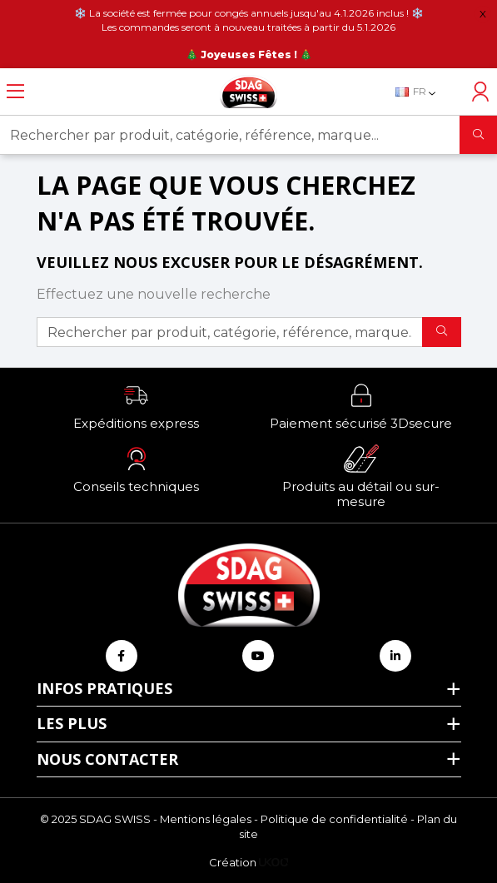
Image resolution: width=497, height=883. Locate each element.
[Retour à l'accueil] (248, 91)
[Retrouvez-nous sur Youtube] (258, 656)
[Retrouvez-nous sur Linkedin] (395, 656)
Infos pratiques (104, 688)
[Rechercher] (478, 135)
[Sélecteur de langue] (424, 92)
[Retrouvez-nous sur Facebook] (121, 656)
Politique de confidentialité (334, 819)
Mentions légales (205, 819)
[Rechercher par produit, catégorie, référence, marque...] (230, 135)
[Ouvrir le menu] (15, 91)
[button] (136, 406)
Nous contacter (107, 759)
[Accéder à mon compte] (480, 91)
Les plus (72, 723)
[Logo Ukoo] (273, 862)
